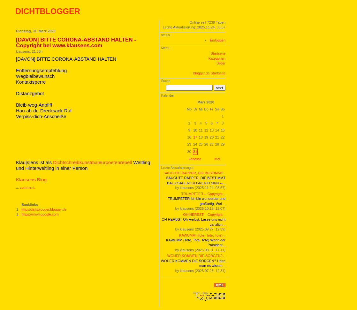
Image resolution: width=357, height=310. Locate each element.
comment (27, 187)
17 (195, 137)
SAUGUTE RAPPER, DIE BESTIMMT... (194, 173)
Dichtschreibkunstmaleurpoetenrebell (92, 162)
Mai (217, 159)
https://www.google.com (39, 214)
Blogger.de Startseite (209, 73)
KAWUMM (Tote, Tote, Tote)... (202, 235)
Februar (195, 159)
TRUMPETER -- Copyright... (203, 194)
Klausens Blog (31, 179)
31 (195, 152)
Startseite (218, 53)
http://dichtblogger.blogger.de (43, 209)
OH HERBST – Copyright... (204, 214)
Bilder (220, 63)
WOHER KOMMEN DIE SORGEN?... (196, 256)
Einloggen (217, 40)
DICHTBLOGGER (47, 11)
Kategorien (217, 58)
